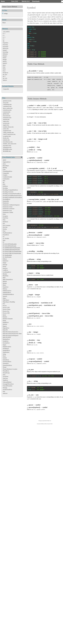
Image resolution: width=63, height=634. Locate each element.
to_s (54, 107)
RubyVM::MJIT (7, 337)
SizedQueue (6, 348)
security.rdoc (6, 123)
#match (4, 61)
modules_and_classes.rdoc (9, 143)
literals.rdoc (6, 138)
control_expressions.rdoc (9, 134)
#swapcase (5, 72)
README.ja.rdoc (7, 149)
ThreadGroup (6, 372)
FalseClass (5, 218)
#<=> (4, 33)
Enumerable (6, 201)
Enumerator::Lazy (7, 210)
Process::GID (6, 307)
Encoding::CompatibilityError (10, 190)
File (4, 223)
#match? (5, 63)
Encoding (5, 188)
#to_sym (5, 78)
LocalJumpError (7, 272)
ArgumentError (6, 162)
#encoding (5, 52)
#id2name (5, 54)
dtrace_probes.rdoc (8, 108)
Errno (4, 214)
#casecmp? (5, 46)
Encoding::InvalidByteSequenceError (12, 195)
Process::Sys (6, 311)
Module (5, 283)
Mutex (4, 285)
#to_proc (5, 74)
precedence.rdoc (7, 145)
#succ (4, 70)
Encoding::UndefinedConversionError (12, 197)
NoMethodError (7, 292)
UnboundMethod (7, 382)
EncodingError (6, 199)
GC (4, 236)
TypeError (5, 380)
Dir (3, 182)
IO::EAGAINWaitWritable (9, 246)
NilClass (5, 289)
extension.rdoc (6, 112)
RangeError (6, 322)
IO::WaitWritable (7, 257)
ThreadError (6, 371)
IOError (5, 259)
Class (4, 169)
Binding (5, 167)
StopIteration (6, 352)
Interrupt (5, 264)
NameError (5, 287)
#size (4, 67)
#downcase (5, 48)
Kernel (4, 266)
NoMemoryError (7, 290)
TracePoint (5, 376)
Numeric (5, 296)
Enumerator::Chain (7, 206)
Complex (5, 175)
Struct (4, 356)
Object (4, 22)
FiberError (5, 221)
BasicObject (6, 165)
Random (5, 317)
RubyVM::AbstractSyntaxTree (10, 331)
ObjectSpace (6, 300)
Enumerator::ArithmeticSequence (11, 205)
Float (4, 231)
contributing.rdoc (7, 104)
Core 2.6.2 (14, 1)
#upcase (5, 80)
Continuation (6, 178)
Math (4, 277)
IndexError (5, 260)
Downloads (36, 1)
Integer (4, 262)
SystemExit (6, 363)
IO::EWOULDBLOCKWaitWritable (12, 253)
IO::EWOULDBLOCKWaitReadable (12, 251)
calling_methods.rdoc (8, 132)
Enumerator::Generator (8, 208)
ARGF (4, 160)
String (4, 354)
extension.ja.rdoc (7, 110)
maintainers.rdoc (7, 117)
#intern (4, 57)
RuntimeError (6, 339)
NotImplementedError (8, 294)
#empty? (5, 50)
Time (4, 374)
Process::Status (6, 309)
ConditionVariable (7, 177)
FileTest (5, 229)
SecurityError (6, 343)
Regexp (5, 326)
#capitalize (5, 42)
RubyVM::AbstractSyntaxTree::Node (12, 333)
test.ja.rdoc (6, 102)
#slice (4, 69)
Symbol (5, 358)
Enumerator (6, 203)
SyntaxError (6, 359)
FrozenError (6, 234)
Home (3, 1)
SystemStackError (7, 365)
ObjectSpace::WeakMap (9, 302)
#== (4, 35)
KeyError (5, 268)
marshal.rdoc (6, 119)
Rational (5, 324)
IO (3, 242)
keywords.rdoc (6, 115)
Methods (14, 7)
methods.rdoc (6, 140)
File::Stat (5, 227)
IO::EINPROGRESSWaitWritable (11, 249)
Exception (5, 216)
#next (4, 65)
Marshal (5, 274)
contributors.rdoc (7, 106)
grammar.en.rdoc (7, 100)
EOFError (5, 186)
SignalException (7, 346)
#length (5, 59)
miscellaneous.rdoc (8, 142)
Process (5, 305)
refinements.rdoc (7, 147)
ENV (4, 184)
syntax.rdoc (6, 128)
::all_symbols (6, 31)
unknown (5, 393)
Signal (4, 344)
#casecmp (5, 44)
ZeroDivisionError (7, 389)
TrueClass (5, 378)
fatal (4, 391)
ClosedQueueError (7, 171)
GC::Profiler (6, 238)
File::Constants (6, 225)
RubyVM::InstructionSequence (10, 335)
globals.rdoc (6, 113)
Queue (4, 315)
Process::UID (6, 313)
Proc (4, 303)
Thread (4, 367)
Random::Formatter (8, 318)
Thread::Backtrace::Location (10, 369)
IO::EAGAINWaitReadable (10, 244)
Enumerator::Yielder (8, 212)
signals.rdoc (6, 125)
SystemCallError (7, 361)
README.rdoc (7, 151)
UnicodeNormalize (7, 385)
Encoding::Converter (8, 192)
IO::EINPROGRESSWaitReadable (11, 247)
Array (4, 164)
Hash (4, 240)
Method (5, 281)
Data (4, 180)
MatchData (5, 275)
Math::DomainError (8, 279)
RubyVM (5, 330)
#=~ (4, 39)
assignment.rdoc (7, 130)
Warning (5, 387)
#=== (4, 37)
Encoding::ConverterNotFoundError (12, 193)
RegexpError (6, 328)
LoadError (5, 270)
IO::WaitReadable (7, 255)
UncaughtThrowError (8, 384)
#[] (3, 41)
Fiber (4, 219)
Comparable (6, 89)
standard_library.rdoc (8, 127)
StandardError (6, 350)
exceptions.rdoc (7, 136)
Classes (9, 7)
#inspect (5, 56)
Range (4, 320)
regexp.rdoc (6, 121)
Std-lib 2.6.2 (26, 1)
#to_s (4, 76)
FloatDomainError (7, 233)
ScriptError (5, 341)
